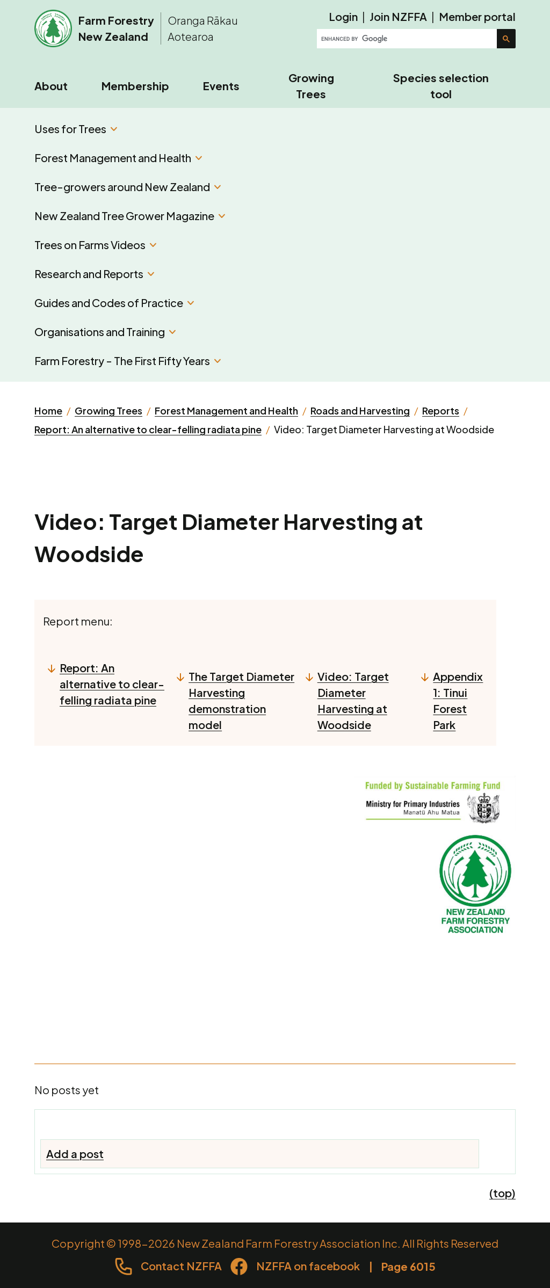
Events (221, 85)
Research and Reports (94, 273)
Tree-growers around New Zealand (127, 186)
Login (343, 16)
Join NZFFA (398, 16)
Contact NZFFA (181, 1265)
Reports (440, 410)
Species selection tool (441, 85)
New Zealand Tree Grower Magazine (129, 215)
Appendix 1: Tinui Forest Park (458, 700)
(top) (502, 1192)
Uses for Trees (75, 128)
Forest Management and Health (118, 157)
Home (48, 410)
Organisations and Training (105, 331)
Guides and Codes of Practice (114, 302)
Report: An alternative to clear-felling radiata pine (148, 429)
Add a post (75, 1153)
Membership (135, 85)
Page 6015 (408, 1266)
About (51, 85)
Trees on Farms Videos (95, 244)
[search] (408, 38)
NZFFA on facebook (308, 1265)
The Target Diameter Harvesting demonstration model (241, 700)
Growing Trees (311, 85)
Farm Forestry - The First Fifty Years (127, 360)
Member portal (477, 16)
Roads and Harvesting (360, 410)
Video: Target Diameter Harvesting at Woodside (353, 700)
